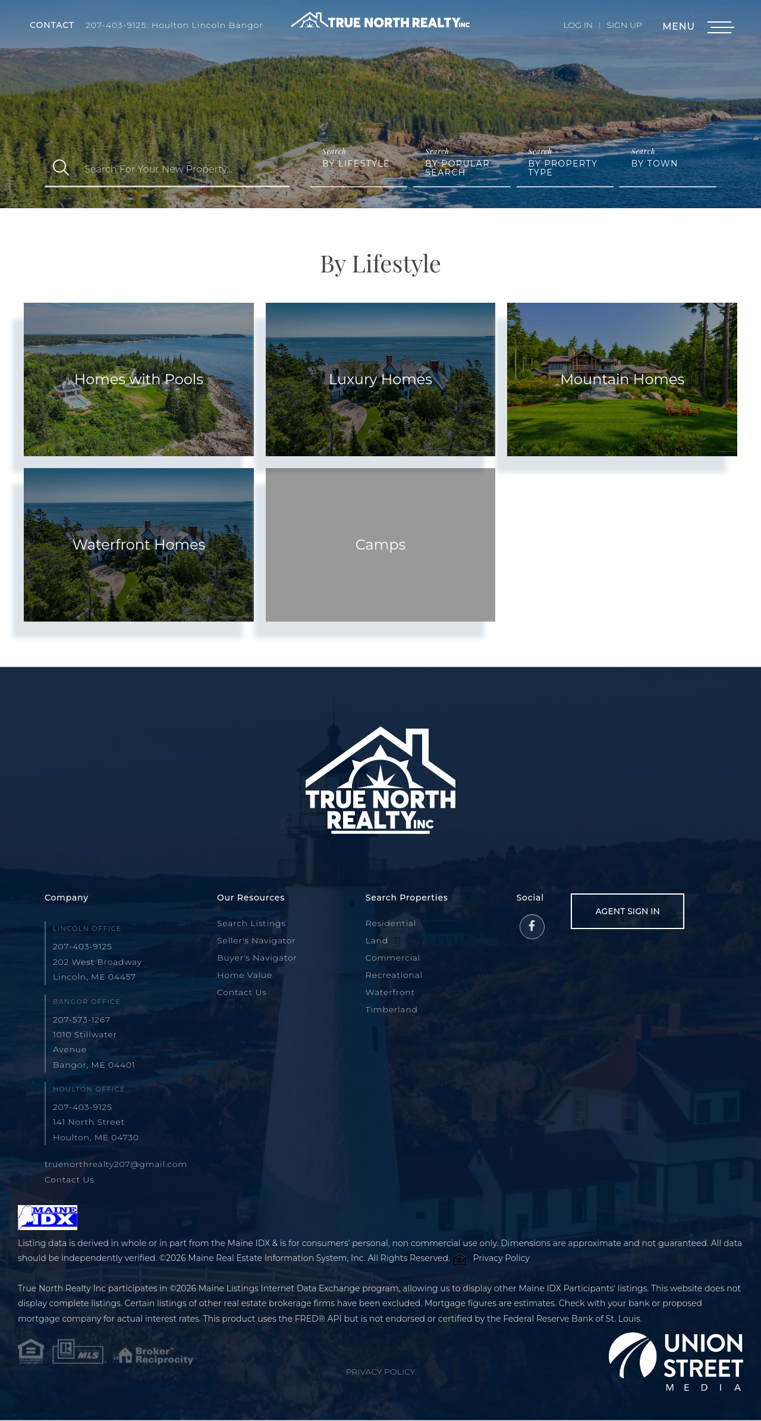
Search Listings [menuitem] (251, 923)
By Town (654, 163)
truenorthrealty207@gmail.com (116, 1164)
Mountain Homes (622, 379)
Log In (578, 25)
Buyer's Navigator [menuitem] (257, 957)
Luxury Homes (380, 379)
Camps (380, 544)
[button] (61, 169)
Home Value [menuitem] (244, 975)
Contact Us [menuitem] (242, 992)
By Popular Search (457, 168)
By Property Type (563, 168)
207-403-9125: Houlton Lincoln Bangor (175, 25)
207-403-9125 (82, 946)
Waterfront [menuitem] (390, 992)
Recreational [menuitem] (394, 975)
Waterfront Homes (138, 544)
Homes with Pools (138, 379)
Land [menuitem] (377, 940)
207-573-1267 (82, 1019)
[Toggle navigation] (719, 27)
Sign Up (624, 25)
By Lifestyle (356, 163)
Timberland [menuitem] (392, 1009)
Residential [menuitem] (391, 923)
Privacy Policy (501, 1258)
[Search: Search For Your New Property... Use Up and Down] (183, 169)
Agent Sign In (628, 911)
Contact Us (70, 1179)
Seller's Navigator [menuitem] (256, 940)
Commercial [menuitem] (393, 957)
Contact (52, 25)
